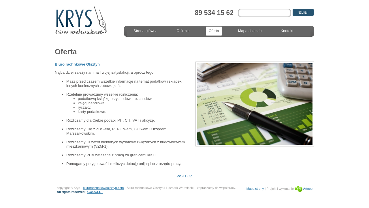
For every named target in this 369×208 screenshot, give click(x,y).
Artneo (303, 188)
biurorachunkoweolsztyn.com (103, 188)
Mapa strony (255, 188)
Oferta (214, 31)
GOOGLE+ (95, 192)
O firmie (183, 31)
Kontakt (286, 31)
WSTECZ (185, 176)
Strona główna (145, 31)
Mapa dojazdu (250, 31)
